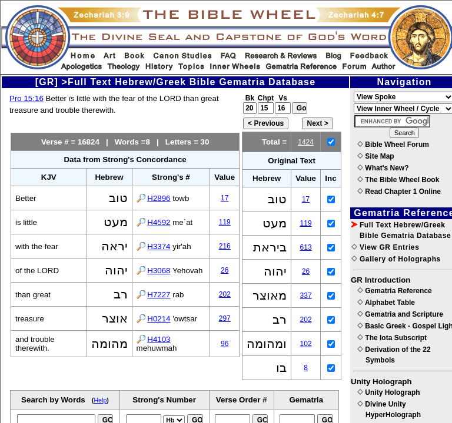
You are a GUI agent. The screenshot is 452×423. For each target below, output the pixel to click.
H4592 (158, 222)
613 (306, 247)
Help (100, 400)
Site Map (375, 156)
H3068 (158, 270)
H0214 (158, 318)
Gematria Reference (394, 291)
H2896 (158, 198)
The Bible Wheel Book (398, 180)
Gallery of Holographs (396, 259)
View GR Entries (385, 247)
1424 (306, 142)
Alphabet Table (386, 302)
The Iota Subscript (392, 338)
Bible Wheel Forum (393, 144)
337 (306, 295)
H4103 (158, 339)
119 (225, 222)
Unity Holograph (388, 392)
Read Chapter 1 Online (399, 191)
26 (224, 270)
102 (306, 344)
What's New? (383, 168)
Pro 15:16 (26, 98)
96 (224, 344)
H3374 (158, 246)
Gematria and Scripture (400, 314)
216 (225, 246)
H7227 (158, 294)
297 (225, 318)
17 (224, 198)
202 (225, 294)
